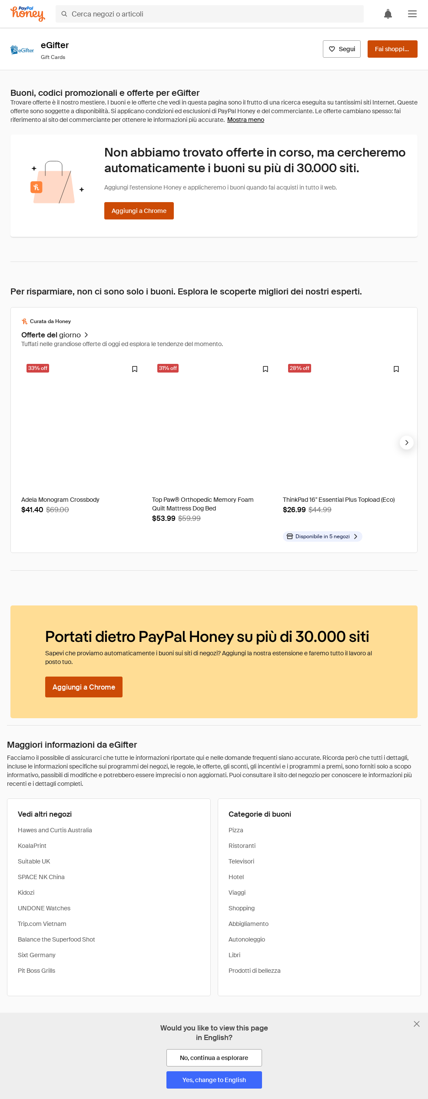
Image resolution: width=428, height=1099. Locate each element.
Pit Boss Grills (36, 971)
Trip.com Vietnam (42, 924)
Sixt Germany (37, 955)
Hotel (236, 877)
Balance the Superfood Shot (56, 939)
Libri (234, 955)
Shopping (242, 908)
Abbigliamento (249, 924)
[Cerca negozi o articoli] (210, 14)
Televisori (241, 861)
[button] (412, 14)
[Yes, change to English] (214, 1080)
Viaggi (237, 892)
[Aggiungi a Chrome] (139, 210)
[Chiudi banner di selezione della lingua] (416, 1024)
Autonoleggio (247, 939)
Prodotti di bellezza (255, 971)
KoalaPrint (32, 846)
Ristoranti (242, 846)
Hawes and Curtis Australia (55, 830)
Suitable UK (34, 861)
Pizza (236, 830)
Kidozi (26, 892)
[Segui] (342, 49)
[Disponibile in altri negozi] (322, 536)
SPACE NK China (41, 877)
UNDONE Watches (44, 908)
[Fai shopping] (393, 49)
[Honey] (27, 14)
